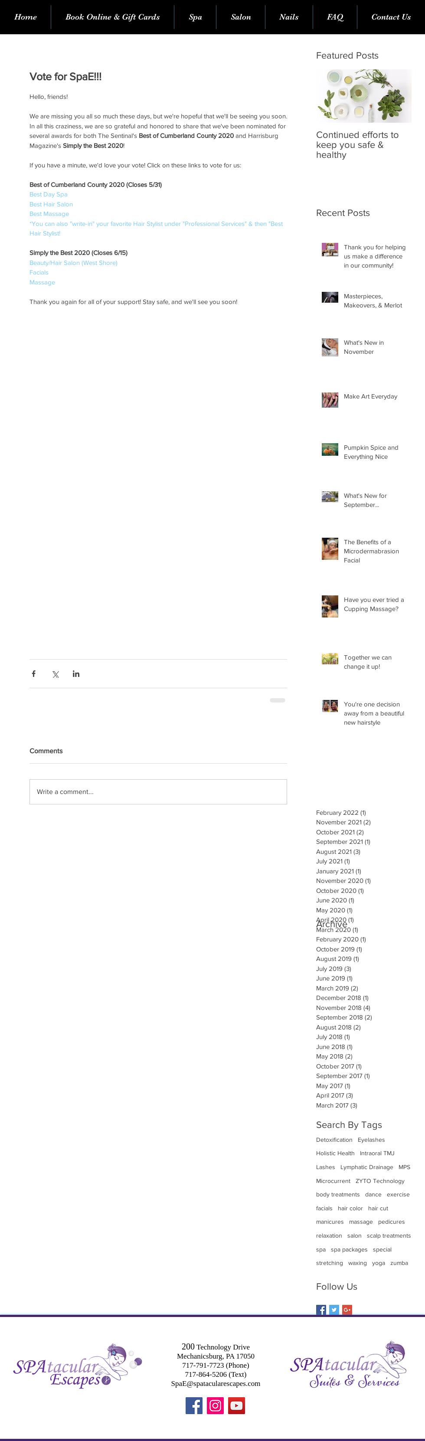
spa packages (349, 1249)
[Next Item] (398, 96)
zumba (399, 1262)
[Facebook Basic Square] (321, 1310)
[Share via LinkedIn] (76, 674)
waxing (357, 1262)
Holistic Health (335, 1153)
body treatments (338, 1194)
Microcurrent (333, 1180)
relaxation (329, 1235)
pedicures (391, 1221)
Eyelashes (371, 1139)
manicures (330, 1221)
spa (321, 1249)
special (382, 1249)
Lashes (325, 1166)
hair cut (378, 1208)
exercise (398, 1194)
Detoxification (334, 1139)
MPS (404, 1166)
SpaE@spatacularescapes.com (216, 1383)
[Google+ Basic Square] (347, 1310)
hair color (350, 1208)
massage (361, 1221)
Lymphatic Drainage (366, 1166)
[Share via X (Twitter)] (55, 674)
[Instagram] (215, 1405)
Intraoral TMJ (377, 1153)
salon (354, 1235)
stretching (329, 1262)
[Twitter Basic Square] (334, 1310)
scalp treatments (389, 1235)
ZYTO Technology (380, 1180)
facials (324, 1208)
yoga (378, 1262)
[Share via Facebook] (33, 674)
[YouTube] (236, 1405)
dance (373, 1194)
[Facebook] (194, 1405)
